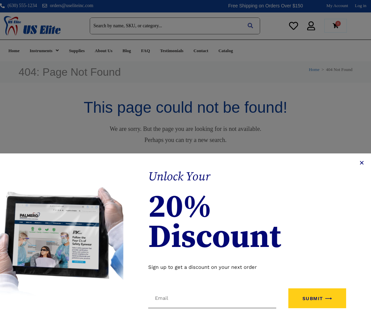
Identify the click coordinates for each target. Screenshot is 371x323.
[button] (361, 193)
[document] (185, 161)
